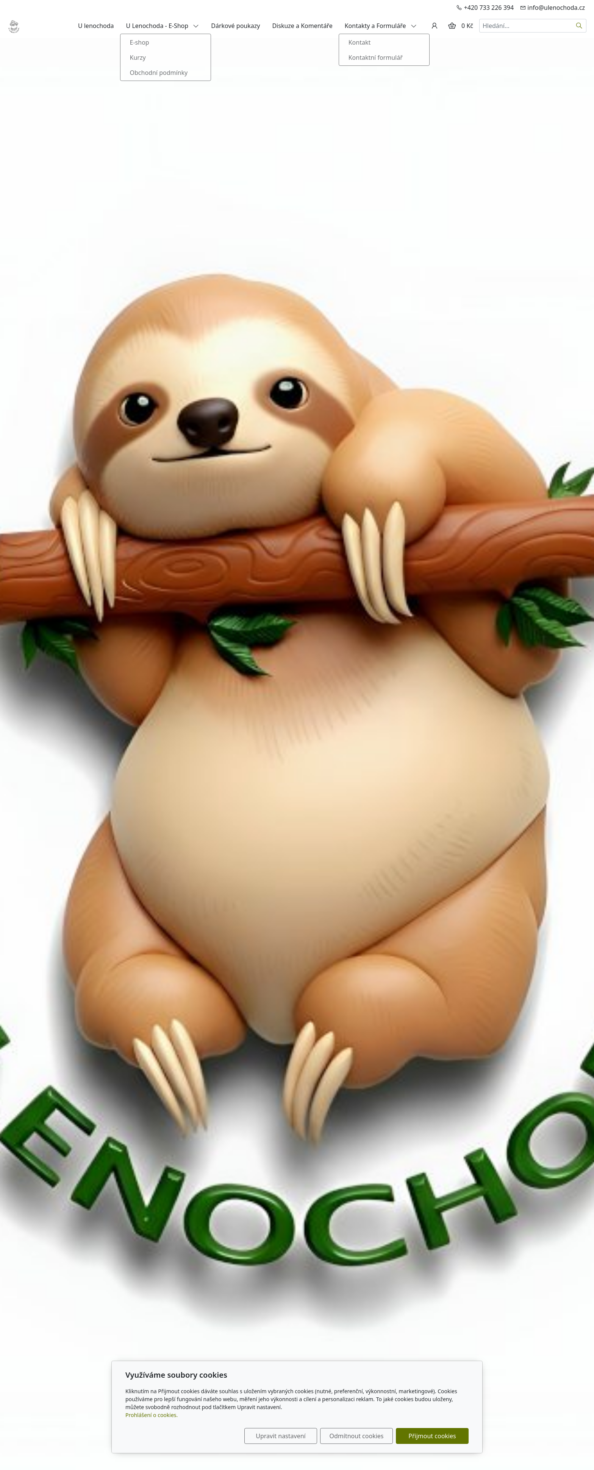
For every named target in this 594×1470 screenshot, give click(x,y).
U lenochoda (96, 26)
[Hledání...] (525, 26)
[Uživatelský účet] (434, 25)
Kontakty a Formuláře (381, 26)
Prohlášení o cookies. (151, 1415)
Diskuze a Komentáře (302, 26)
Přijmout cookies (432, 1436)
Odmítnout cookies (357, 1436)
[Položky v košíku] (452, 25)
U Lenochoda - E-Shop (162, 26)
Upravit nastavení (280, 1436)
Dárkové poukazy (235, 26)
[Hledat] (579, 26)
